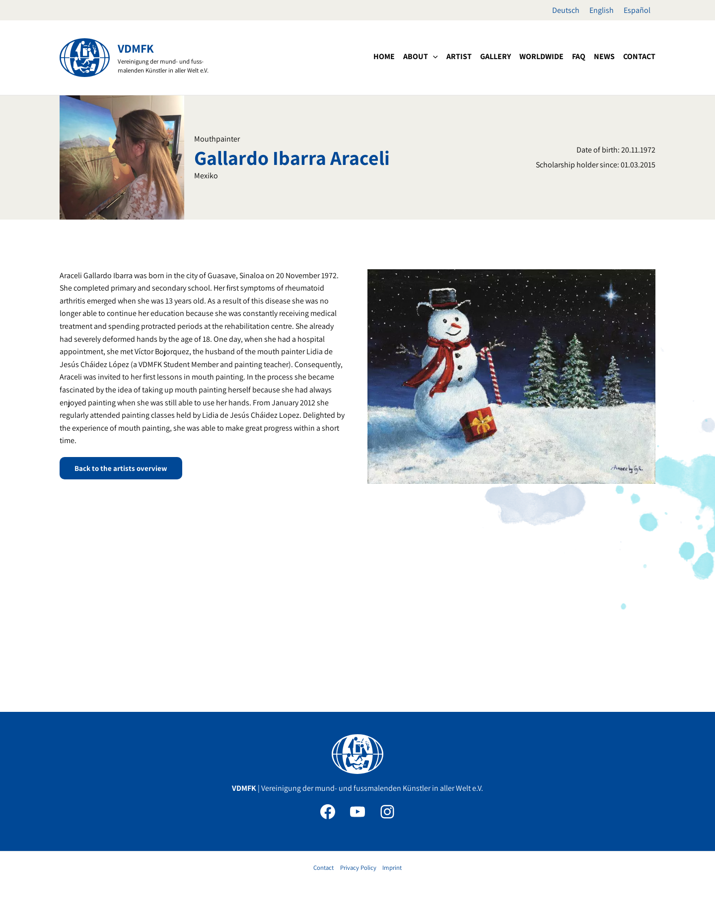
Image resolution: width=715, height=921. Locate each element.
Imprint (392, 867)
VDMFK (136, 48)
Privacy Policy (358, 867)
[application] (433, 57)
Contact (323, 867)
